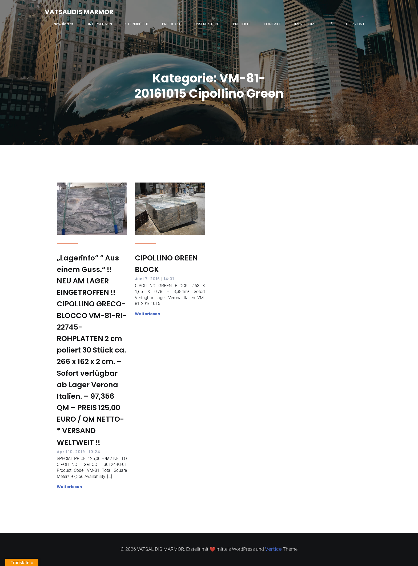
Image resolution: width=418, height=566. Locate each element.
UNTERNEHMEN (99, 24)
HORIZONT (355, 24)
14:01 (169, 279)
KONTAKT (272, 24)
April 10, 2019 (71, 451)
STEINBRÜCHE (137, 24)
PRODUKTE (171, 24)
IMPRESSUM (304, 24)
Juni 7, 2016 (147, 279)
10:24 (94, 451)
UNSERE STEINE (207, 24)
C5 (330, 24)
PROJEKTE (242, 24)
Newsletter (63, 24)
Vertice (273, 549)
